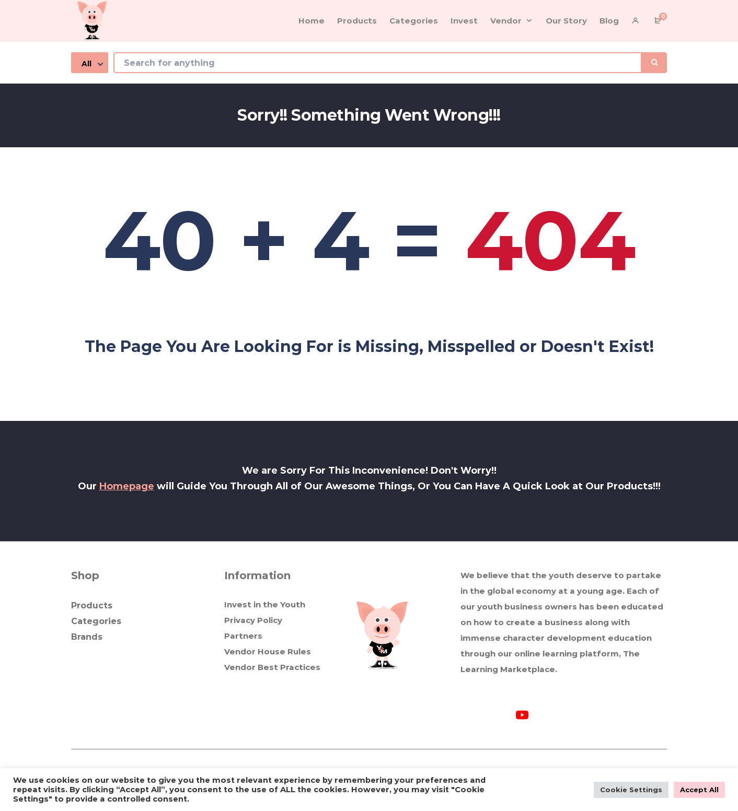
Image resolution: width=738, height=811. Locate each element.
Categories (96, 621)
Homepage (126, 486)
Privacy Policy (253, 620)
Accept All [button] (699, 789)
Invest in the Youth (264, 604)
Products (91, 605)
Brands (86, 637)
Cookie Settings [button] (631, 789)
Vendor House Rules (267, 651)
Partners (243, 636)
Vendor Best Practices (272, 667)
